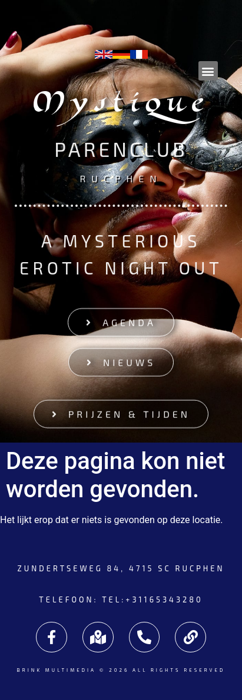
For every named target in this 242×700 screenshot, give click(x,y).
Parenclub (121, 150)
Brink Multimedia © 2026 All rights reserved (121, 670)
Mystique (121, 105)
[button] (208, 71)
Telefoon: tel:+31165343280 (121, 599)
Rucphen (120, 177)
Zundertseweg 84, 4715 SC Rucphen (120, 568)
